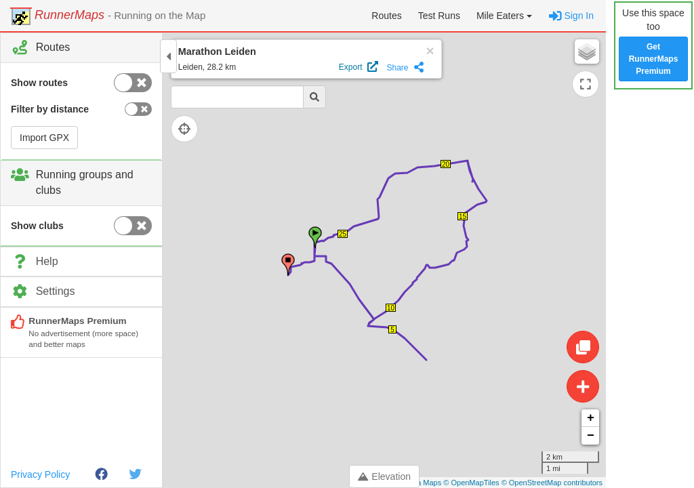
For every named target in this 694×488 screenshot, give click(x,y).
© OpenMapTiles (471, 483)
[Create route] (583, 386)
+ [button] (590, 418)
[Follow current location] (196, 128)
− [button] (590, 436)
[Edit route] (583, 347)
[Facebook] (101, 474)
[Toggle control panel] (168, 56)
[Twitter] (135, 474)
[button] (504, 15)
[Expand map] (585, 84)
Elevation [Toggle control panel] (384, 476)
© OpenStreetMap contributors (552, 483)
